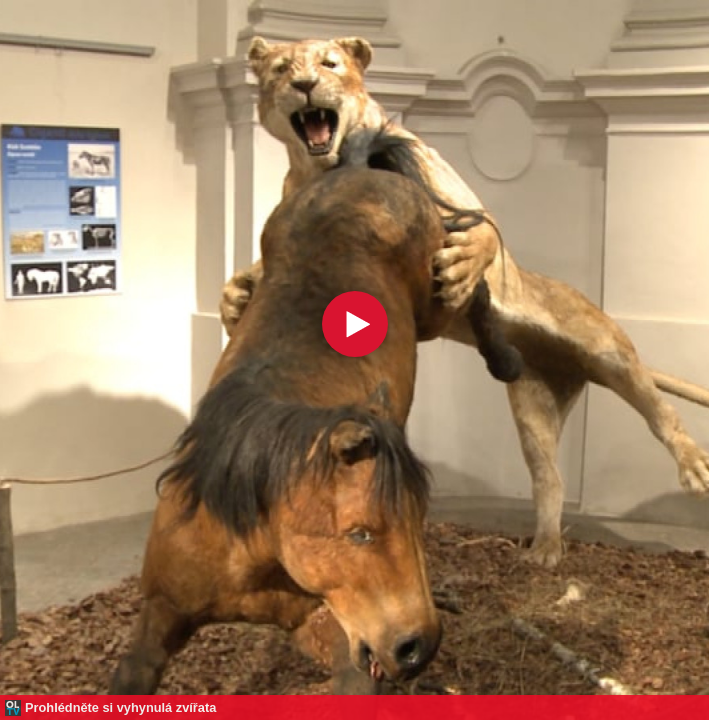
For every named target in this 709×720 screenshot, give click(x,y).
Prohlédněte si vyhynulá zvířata (120, 707)
